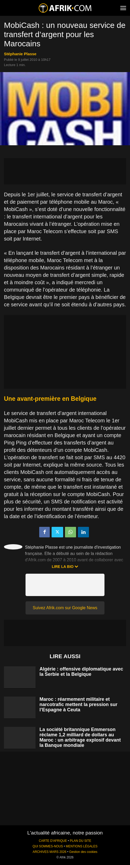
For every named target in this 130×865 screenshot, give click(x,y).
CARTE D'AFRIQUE (53, 841)
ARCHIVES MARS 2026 (49, 852)
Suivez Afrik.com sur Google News (65, 608)
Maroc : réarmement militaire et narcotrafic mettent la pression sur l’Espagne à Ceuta (78, 704)
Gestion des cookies (83, 852)
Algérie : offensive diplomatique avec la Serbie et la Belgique (81, 671)
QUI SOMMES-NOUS (48, 846)
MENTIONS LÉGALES (81, 846)
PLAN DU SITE (80, 841)
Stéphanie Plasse (20, 54)
